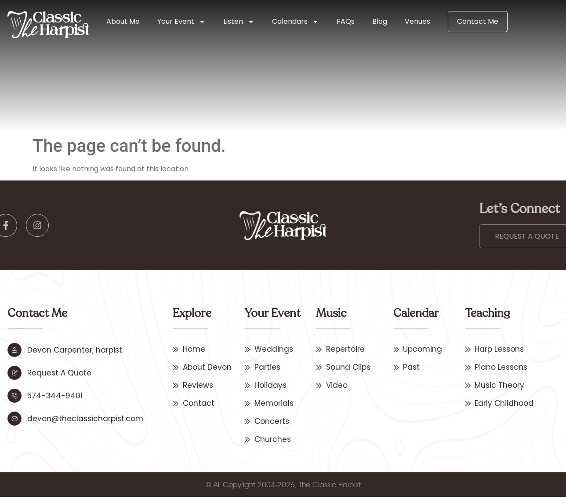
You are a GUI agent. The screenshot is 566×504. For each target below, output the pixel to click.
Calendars (295, 21)
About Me (123, 21)
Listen (238, 21)
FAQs (346, 21)
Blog (379, 21)
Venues (417, 21)
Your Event (181, 21)
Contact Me (477, 21)
